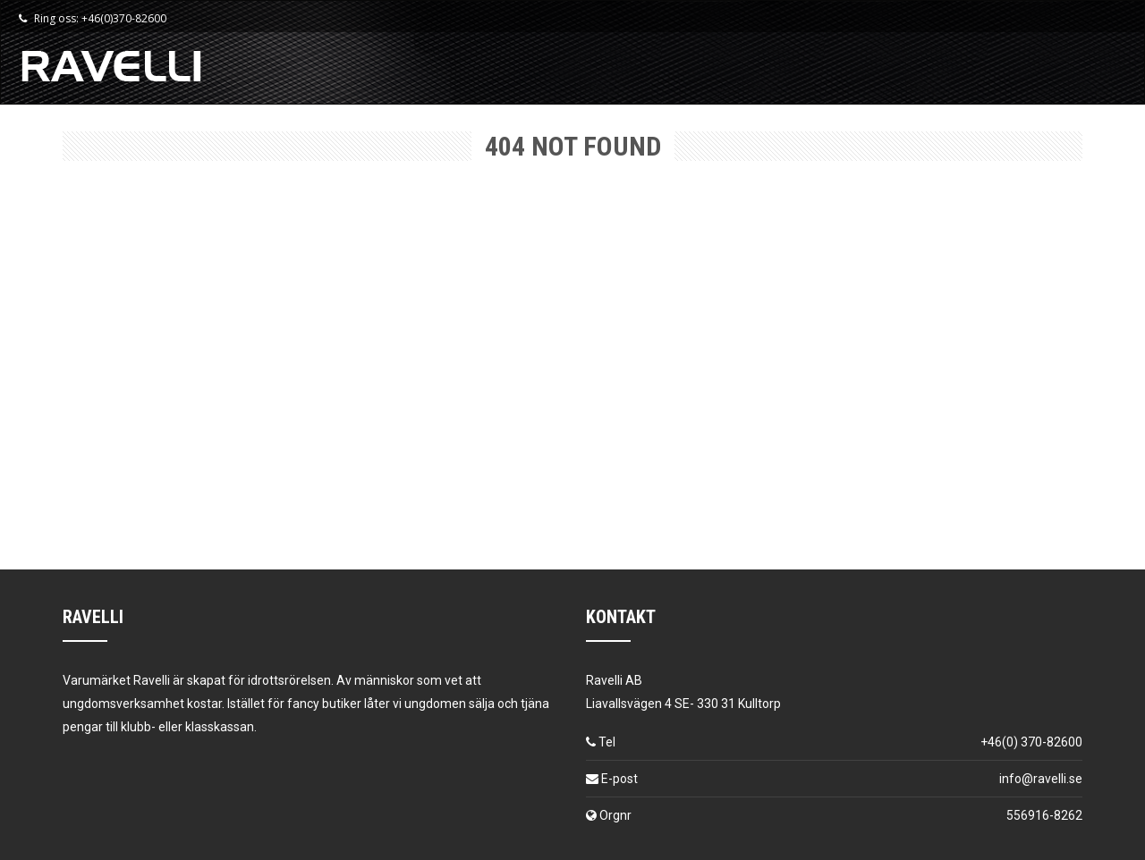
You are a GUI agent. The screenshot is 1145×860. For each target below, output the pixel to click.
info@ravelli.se (1040, 778)
